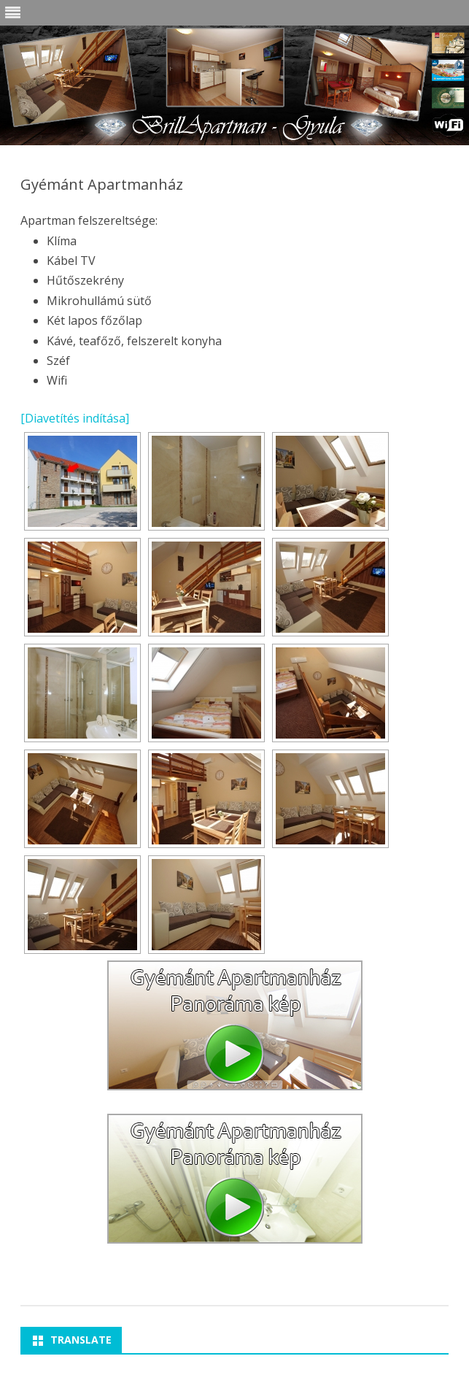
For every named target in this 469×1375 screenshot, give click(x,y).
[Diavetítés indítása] (74, 418)
